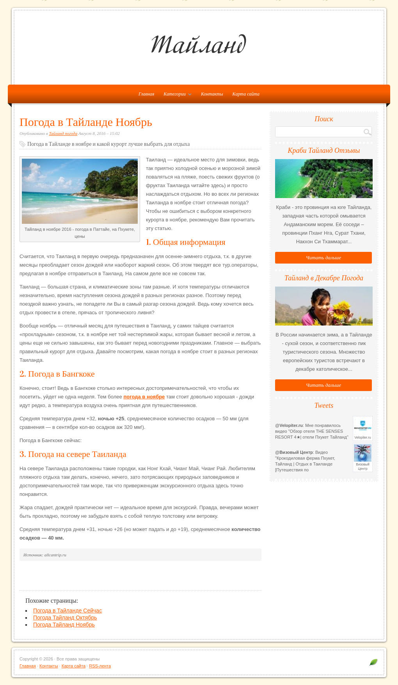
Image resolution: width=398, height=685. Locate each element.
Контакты (212, 94)
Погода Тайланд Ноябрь (64, 624)
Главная (28, 666)
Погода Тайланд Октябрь (65, 617)
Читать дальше (323, 257)
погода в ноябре (144, 397)
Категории (176, 95)
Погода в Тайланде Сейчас (67, 610)
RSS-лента (100, 666)
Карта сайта (246, 94)
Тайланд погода (63, 133)
